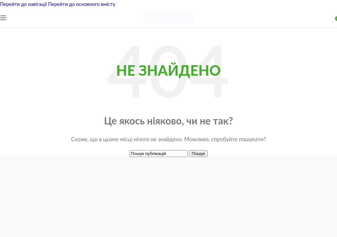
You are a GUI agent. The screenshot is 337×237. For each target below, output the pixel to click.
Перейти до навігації (24, 4)
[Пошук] (158, 153)
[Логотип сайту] (168, 26)
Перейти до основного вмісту (82, 4)
